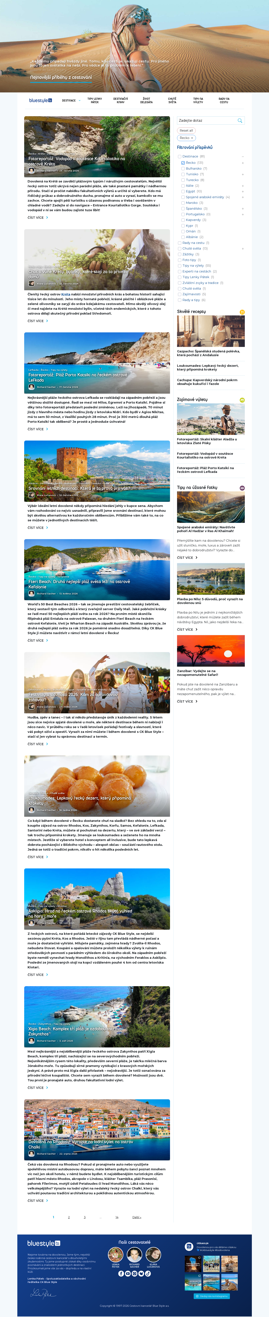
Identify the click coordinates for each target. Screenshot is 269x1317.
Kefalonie (63, 577)
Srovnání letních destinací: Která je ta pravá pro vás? (80, 488)
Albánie (33, 483)
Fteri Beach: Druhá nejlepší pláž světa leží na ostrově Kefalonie (79, 584)
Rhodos (62, 906)
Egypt (115, 483)
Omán (191, 231)
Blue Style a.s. (161, 1306)
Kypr (189, 226)
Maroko (192, 203)
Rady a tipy (35, 266)
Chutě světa (57, 793)
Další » (136, 1218)
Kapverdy (193, 220)
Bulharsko (70, 483)
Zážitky (51, 153)
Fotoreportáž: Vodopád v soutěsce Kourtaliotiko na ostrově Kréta (77, 161)
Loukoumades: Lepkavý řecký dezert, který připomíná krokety (80, 801)
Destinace (46, 483)
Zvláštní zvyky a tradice (201, 283)
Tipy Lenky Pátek (196, 277)
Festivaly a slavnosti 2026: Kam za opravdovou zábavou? (73, 697)
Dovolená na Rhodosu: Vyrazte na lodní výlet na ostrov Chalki (81, 1145)
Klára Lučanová (46, 283)
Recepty (33, 793)
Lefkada (33, 370)
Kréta (41, 153)
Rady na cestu (193, 243)
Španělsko (127, 483)
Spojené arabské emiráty (92, 690)
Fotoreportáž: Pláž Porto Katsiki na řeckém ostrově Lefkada (78, 378)
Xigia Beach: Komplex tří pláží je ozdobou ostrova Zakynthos (75, 1032)
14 (117, 1218)
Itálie (106, 483)
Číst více (38, 218)
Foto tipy (189, 260)
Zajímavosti (192, 294)
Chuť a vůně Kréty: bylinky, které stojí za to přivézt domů (78, 274)
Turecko (96, 483)
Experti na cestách (197, 271)
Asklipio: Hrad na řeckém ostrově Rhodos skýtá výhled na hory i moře (81, 914)
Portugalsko (195, 214)
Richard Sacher (46, 170)
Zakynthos (44, 1024)
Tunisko (84, 483)
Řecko (32, 153)
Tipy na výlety (66, 153)
